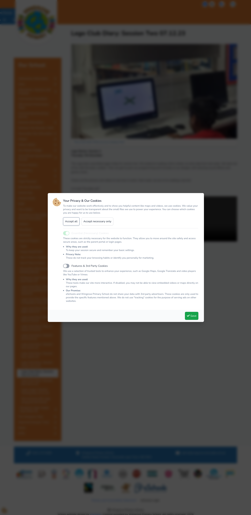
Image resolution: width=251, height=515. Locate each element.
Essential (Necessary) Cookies (90, 233)
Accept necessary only (97, 221)
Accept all (71, 221)
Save (191, 316)
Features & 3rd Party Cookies (89, 266)
